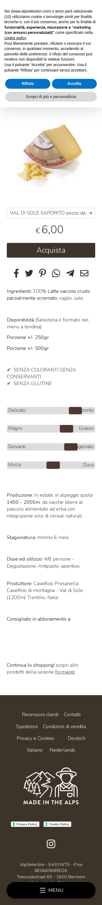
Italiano (35, 750)
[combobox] (51, 213)
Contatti (72, 714)
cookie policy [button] (15, 38)
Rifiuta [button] (28, 83)
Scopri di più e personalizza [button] (51, 96)
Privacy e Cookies (35, 738)
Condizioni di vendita (64, 726)
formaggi (65, 672)
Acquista (51, 250)
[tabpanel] (51, 149)
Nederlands (62, 750)
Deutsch (76, 738)
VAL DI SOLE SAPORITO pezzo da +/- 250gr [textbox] (52, 213)
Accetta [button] (74, 83)
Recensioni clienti (40, 714)
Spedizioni (27, 726)
